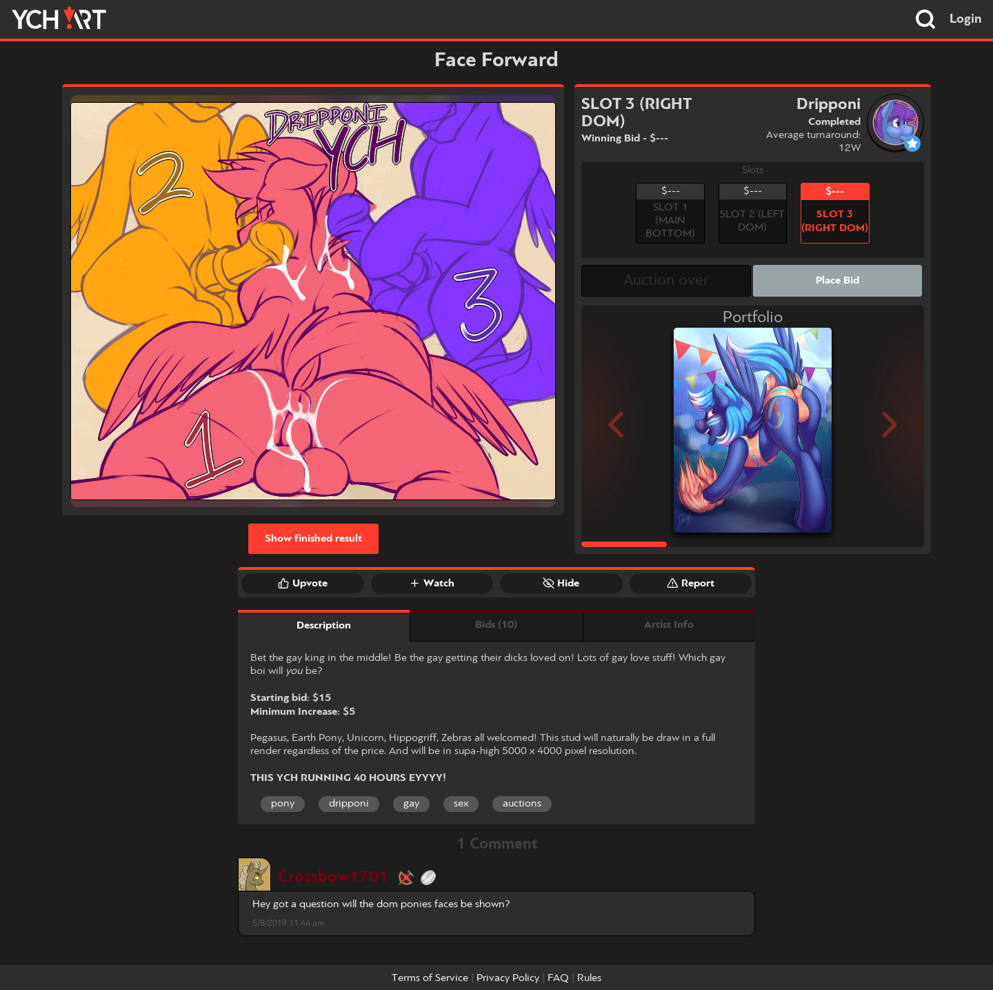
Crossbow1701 (333, 877)
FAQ (558, 978)
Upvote (303, 582)
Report (690, 582)
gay (411, 803)
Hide (561, 582)
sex (461, 803)
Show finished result (313, 538)
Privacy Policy (508, 978)
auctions (522, 803)
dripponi (349, 803)
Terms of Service (430, 978)
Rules (589, 978)
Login (966, 19)
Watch (431, 582)
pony (282, 803)
